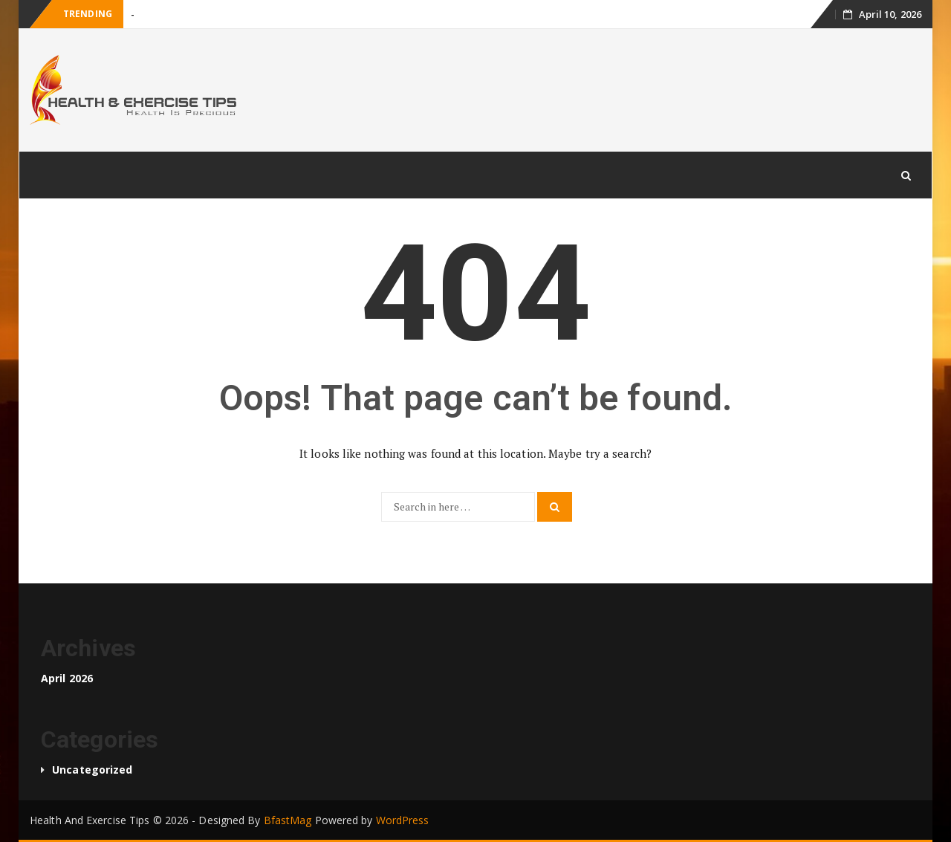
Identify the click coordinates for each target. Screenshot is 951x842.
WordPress (402, 820)
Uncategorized (92, 769)
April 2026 (67, 678)
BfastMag (288, 820)
